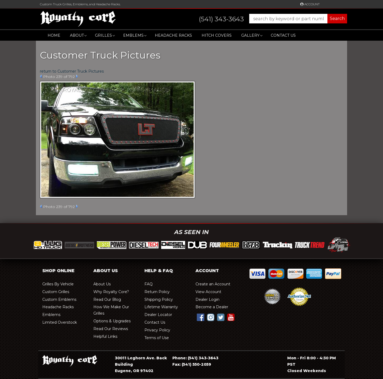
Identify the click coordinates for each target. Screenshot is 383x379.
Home (54, 35)
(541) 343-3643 (203, 358)
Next (77, 76)
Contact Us (283, 35)
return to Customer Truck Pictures (72, 71)
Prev (41, 76)
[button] (267, 18)
